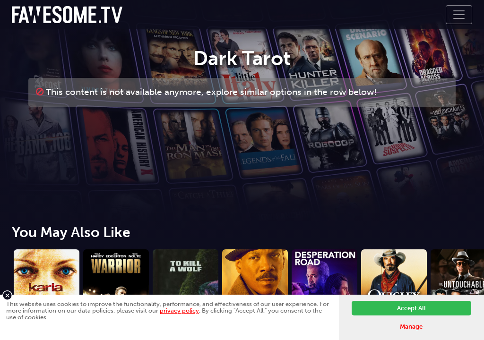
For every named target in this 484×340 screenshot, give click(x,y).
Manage (411, 326)
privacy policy (179, 310)
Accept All (411, 308)
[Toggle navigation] (459, 14)
